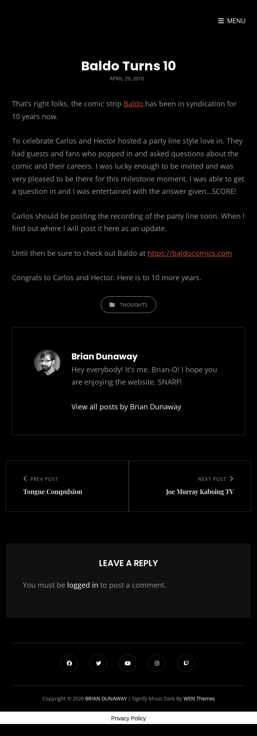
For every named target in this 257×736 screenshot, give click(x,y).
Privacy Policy (128, 718)
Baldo (134, 103)
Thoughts (133, 304)
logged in (82, 585)
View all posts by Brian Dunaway (126, 406)
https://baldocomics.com (189, 253)
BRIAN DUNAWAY (106, 698)
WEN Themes (199, 698)
